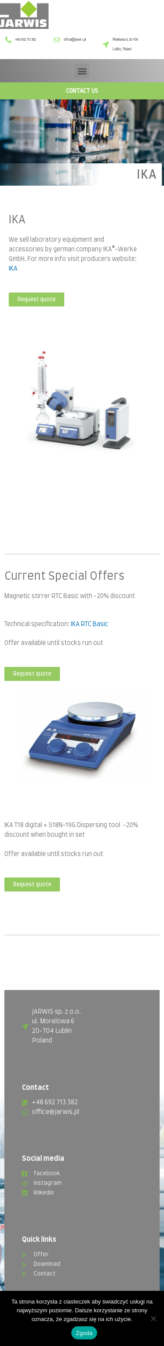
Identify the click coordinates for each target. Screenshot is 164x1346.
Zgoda (84, 1333)
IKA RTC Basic (89, 624)
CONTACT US (82, 90)
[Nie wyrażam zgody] (153, 1318)
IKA (13, 269)
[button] (82, 70)
